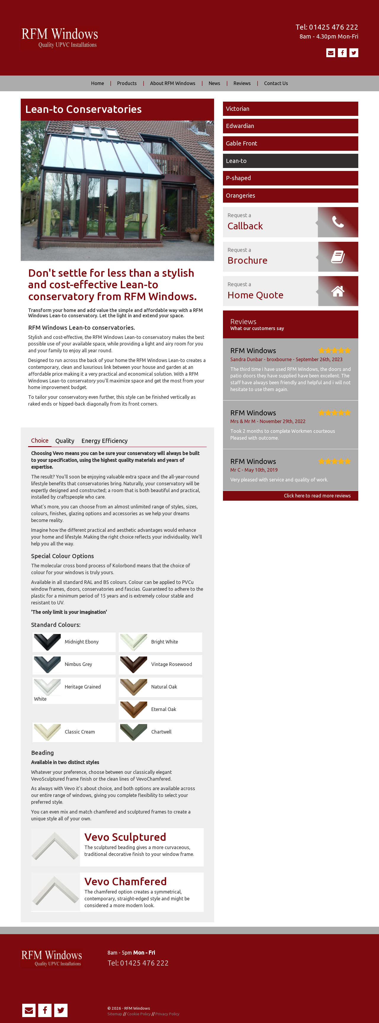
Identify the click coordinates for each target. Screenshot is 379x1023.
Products (127, 83)
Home (97, 83)
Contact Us (276, 83)
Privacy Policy (167, 1013)
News (214, 83)
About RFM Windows (172, 83)
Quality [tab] (64, 440)
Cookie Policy (139, 1013)
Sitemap (114, 1013)
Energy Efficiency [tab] (104, 440)
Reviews (242, 83)
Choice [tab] (40, 440)
